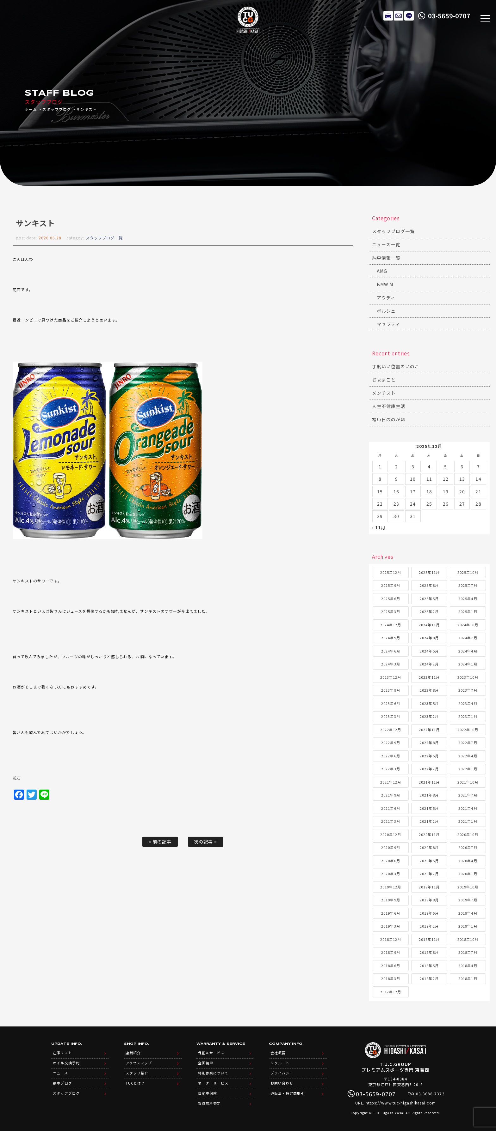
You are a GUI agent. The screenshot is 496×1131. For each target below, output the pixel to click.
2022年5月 (429, 755)
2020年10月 (467, 834)
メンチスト (384, 393)
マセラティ (388, 324)
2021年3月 (390, 821)
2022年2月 (429, 768)
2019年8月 (429, 899)
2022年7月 (467, 742)
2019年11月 (429, 886)
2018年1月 (467, 978)
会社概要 (278, 1052)
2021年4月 (467, 808)
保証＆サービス (211, 1052)
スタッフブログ (56, 109)
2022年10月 (467, 729)
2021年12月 (390, 782)
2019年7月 (467, 899)
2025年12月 (390, 572)
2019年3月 (390, 926)
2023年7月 (467, 690)
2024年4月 (467, 650)
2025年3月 (390, 611)
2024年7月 (467, 637)
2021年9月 (390, 794)
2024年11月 (429, 624)
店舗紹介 (133, 1052)
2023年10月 (467, 677)
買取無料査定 (209, 1103)
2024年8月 (429, 637)
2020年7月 (467, 847)
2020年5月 (429, 860)
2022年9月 (390, 742)
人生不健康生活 (388, 406)
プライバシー (281, 1072)
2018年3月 (390, 978)
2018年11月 (429, 939)
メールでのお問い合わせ (398, 16)
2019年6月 (390, 913)
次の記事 (205, 841)
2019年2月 (429, 926)
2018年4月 (467, 965)
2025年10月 (467, 572)
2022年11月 (429, 729)
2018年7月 (467, 952)
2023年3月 (390, 716)
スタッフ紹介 (137, 1072)
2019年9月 (390, 899)
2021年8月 (429, 794)
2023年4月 (467, 703)
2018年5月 (429, 965)
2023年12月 (390, 677)
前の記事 (159, 841)
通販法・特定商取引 (287, 1093)
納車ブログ (62, 1083)
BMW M (385, 284)
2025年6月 (390, 598)
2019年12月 (390, 886)
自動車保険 (207, 1093)
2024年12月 (390, 624)
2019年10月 (467, 886)
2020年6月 (390, 860)
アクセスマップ (139, 1062)
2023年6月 (390, 703)
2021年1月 (467, 821)
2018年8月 (429, 952)
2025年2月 (429, 611)
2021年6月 (390, 808)
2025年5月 (429, 598)
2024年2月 (429, 663)
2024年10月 (467, 624)
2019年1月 (467, 926)
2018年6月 (390, 965)
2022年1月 (467, 768)
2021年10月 (467, 782)
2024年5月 (429, 650)
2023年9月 (390, 690)
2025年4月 (467, 598)
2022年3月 (390, 768)
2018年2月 (429, 978)
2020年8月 (429, 847)
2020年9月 (390, 847)
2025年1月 (467, 611)
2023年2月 (429, 716)
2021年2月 (429, 821)
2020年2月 (429, 873)
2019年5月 (429, 913)
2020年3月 (390, 873)
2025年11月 (429, 572)
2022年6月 (390, 755)
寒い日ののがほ (388, 419)
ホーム (31, 109)
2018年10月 (467, 939)
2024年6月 (390, 650)
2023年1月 (467, 716)
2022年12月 (390, 729)
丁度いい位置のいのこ (396, 366)
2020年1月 (467, 873)
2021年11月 (429, 782)
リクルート (279, 1062)
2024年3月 (390, 663)
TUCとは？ (135, 1083)
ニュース (60, 1072)
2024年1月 (467, 663)
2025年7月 (467, 585)
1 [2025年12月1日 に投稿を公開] (380, 466)
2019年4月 (467, 913)
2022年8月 (429, 742)
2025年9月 (390, 585)
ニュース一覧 (386, 244)
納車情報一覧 (386, 258)
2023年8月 (429, 690)
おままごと (384, 379)
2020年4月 (467, 860)
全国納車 (205, 1062)
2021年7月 (467, 794)
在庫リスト (388, 16)
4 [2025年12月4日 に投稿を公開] (429, 466)
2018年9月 (390, 952)
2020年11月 (429, 834)
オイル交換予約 (66, 1062)
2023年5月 (429, 703)
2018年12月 (390, 939)
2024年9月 (390, 637)
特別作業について (213, 1072)
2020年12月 (390, 834)
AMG (382, 271)
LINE (409, 16)
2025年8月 (429, 585)
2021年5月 (429, 808)
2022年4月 (467, 755)
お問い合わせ (281, 1083)
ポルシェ (386, 311)
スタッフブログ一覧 (104, 237)
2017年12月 (390, 991)
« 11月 (378, 527)
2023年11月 (429, 677)
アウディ (386, 297)
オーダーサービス (213, 1083)
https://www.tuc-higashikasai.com (401, 1102)
